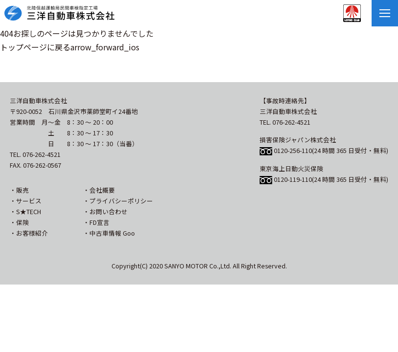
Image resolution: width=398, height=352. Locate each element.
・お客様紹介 (29, 233)
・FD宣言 (96, 222)
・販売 (19, 190)
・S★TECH (25, 211)
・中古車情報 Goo (109, 233)
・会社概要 (99, 190)
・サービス (26, 200)
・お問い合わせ (105, 211)
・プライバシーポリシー (118, 200)
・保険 (19, 222)
